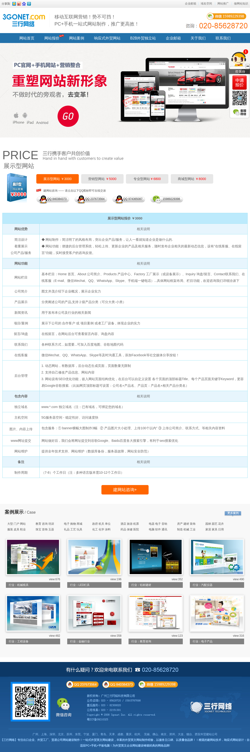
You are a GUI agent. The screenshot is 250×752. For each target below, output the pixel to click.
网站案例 (76, 38)
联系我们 (223, 38)
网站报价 (51, 38)
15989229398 (170, 199)
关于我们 (198, 38)
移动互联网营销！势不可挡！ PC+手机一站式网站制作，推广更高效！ (96, 20)
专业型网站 (147, 179)
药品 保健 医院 (130, 529)
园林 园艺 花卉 (214, 523)
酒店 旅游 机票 (130, 523)
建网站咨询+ (125, 489)
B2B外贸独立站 (143, 38)
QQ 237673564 (94, 199)
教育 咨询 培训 (45, 523)
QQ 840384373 (57, 199)
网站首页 (26, 38)
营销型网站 (102, 179)
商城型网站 (192, 179)
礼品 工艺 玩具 (73, 529)
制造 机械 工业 (186, 529)
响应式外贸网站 (107, 38)
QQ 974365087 (132, 199)
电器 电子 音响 (158, 523)
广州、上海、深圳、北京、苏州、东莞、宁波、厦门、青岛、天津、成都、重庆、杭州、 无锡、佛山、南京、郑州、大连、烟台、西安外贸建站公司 (125, 734)
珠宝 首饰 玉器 (45, 529)
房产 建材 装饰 (186, 523)
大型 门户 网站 (16, 523)
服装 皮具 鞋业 (16, 529)
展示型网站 (19, 165)
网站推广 (223, 3)
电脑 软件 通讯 (158, 529)
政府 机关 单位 (101, 523)
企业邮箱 (190, 3)
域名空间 (206, 3)
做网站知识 (241, 3)
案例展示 (14, 512)
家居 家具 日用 (214, 529)
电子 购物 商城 (73, 523)
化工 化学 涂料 (101, 529)
